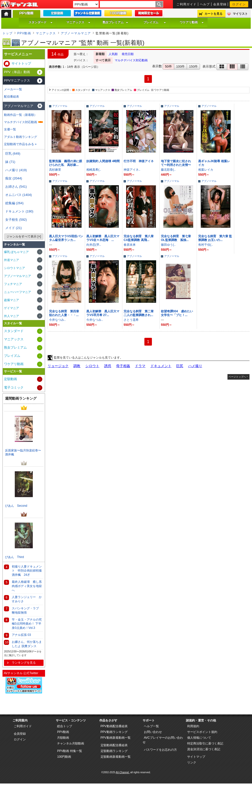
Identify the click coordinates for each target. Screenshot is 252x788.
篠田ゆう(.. (168, 244)
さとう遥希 (131, 320)
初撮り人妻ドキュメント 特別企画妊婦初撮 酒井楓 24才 (28, 571)
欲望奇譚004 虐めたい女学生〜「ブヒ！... (177, 313)
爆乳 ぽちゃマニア (16, 252)
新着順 (100, 54)
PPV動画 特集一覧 (69, 751)
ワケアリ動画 (192, 22)
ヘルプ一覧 (151, 726)
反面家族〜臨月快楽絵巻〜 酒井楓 (24, 452)
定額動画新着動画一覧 (116, 756)
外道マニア (11, 260)
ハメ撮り (195, 366)
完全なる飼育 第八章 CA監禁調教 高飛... (140, 238)
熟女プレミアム (115, 22)
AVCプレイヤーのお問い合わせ (163, 740)
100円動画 (64, 756)
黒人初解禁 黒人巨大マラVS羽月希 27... (102, 313)
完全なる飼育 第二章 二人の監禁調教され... (140, 313)
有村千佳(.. (205, 244)
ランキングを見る (24, 662)
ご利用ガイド (186, 4)
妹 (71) (10, 162)
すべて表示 (103, 60)
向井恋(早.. (93, 244)
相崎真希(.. (93, 169)
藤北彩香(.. (168, 169)
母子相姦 (123, 366)
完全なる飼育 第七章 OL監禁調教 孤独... (177, 238)
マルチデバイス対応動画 (131, 60)
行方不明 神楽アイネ (139, 161)
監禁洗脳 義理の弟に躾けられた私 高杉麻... (65, 163)
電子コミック (14, 387)
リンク (191, 762)
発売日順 (128, 54)
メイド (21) (13, 228)
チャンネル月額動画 (70, 743)
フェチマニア (13, 284)
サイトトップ (21, 63)
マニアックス (78, 22)
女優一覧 (10, 129)
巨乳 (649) (12, 153)
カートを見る (213, 14)
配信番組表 (11, 96)
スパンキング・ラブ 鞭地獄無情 (25, 610)
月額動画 (63, 737)
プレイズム (154, 22)
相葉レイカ (205, 169)
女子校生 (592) (16, 219)
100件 (180, 66)
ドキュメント (160, 366)
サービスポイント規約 (202, 732)
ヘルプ (205, 4)
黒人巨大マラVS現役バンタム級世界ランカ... (66, 238)
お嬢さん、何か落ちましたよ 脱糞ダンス (27, 644)
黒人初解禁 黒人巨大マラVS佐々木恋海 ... (102, 238)
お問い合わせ (153, 732)
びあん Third (14, 557)
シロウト (92, 366)
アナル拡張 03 (21, 635)
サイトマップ (196, 756)
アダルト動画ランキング (20, 137)
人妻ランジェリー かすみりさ (27, 599)
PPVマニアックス (17, 80)
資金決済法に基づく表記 (203, 749)
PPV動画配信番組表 (114, 726)
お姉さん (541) (16, 186)
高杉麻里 (55, 169)
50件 (168, 66)
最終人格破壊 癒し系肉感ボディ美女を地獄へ (27, 586)
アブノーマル (59, 106)
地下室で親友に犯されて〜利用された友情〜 (176, 163)
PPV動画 (24, 33)
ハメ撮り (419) (16, 170)
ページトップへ (237, 376)
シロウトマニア (14, 268)
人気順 (113, 54)
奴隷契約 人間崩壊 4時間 (103, 161)
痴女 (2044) (13, 178)
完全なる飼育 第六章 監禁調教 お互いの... (215, 238)
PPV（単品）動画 (17, 72)
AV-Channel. (122, 772)
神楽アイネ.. (132, 169)
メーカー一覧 (13, 89)
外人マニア (11, 316)
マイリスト (240, 14)
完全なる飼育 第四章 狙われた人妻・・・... (65, 313)
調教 (76, 366)
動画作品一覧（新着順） (20, 115)
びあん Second (16, 505)
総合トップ (64, 726)
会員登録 (220, 4)
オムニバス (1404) (18, 195)
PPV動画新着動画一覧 (116, 737)
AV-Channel (19, 5)
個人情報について (199, 737)
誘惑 (107, 366)
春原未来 (130, 244)
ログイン (239, 4)
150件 (193, 66)
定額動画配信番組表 (114, 745)
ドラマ (140, 366)
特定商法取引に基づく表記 (205, 743)
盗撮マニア (11, 300)
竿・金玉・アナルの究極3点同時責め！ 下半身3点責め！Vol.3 (27, 624)
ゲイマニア (11, 308)
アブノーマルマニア (76, 33)
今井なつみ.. (57, 320)
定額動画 (10, 379)
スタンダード (41, 22)
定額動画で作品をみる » (20, 144)
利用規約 (193, 726)
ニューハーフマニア (17, 292)
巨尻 (179, 366)
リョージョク (58, 366)
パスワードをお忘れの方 (160, 749)
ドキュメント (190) (19, 211)
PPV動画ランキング (114, 732)
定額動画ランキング (114, 751)
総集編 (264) (14, 203)
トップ (8, 33)
